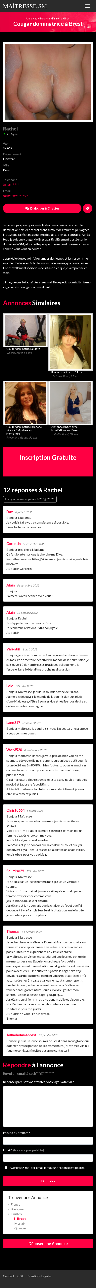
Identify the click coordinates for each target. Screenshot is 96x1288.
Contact (8, 1276)
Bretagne (44, 18)
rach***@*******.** (15, 195)
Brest (67, 18)
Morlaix (19, 1223)
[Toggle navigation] (87, 6)
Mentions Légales (39, 1276)
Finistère (57, 18)
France (15, 1204)
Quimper (20, 1228)
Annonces (31, 18)
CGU (20, 1276)
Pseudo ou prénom (16, 1132)
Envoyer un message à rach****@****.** (30, 499)
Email (23, 1150)
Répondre (48, 1181)
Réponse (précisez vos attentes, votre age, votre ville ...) (40, 1082)
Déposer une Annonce (48, 1243)
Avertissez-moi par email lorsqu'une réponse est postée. (44, 1167)
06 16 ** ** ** (12, 184)
